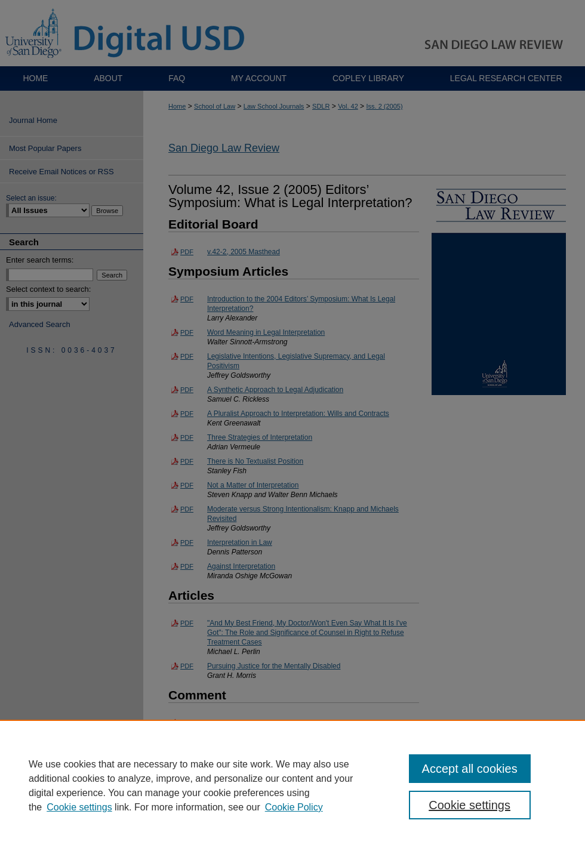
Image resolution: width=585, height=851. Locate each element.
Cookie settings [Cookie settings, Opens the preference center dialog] (469, 805)
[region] (292, 785)
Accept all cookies (470, 768)
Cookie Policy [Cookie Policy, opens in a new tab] (294, 807)
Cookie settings (79, 807)
